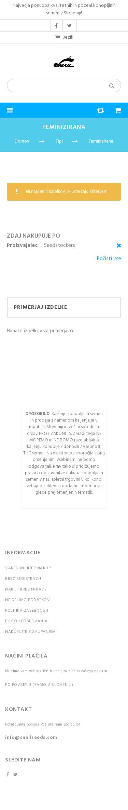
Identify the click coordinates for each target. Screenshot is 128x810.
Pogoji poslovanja (26, 621)
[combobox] (64, 85)
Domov (22, 141)
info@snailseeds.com (31, 738)
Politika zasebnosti (26, 610)
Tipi (59, 141)
